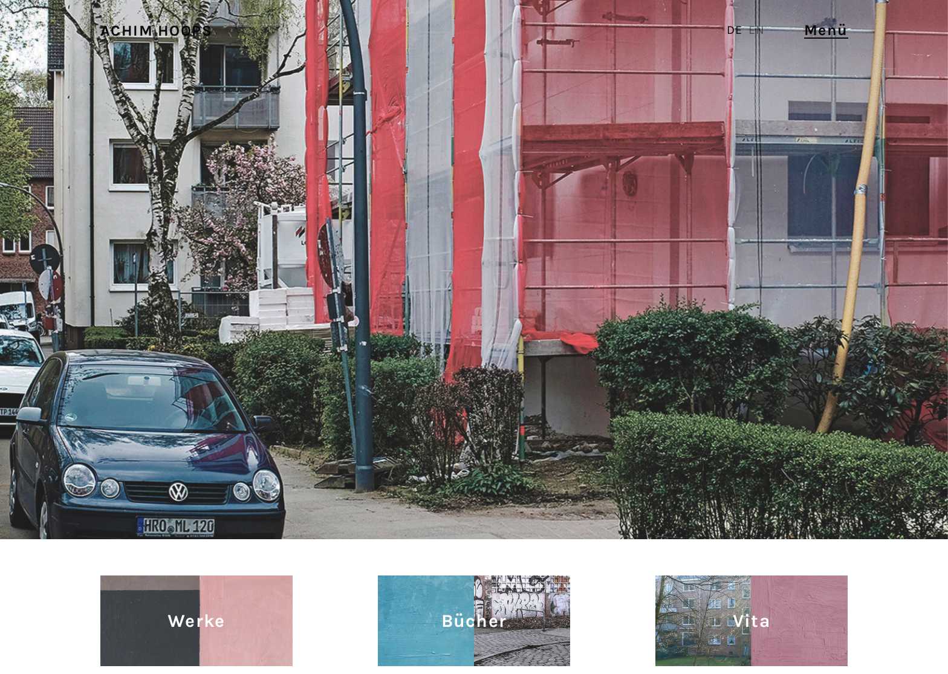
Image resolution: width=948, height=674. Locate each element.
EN (756, 30)
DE (734, 30)
